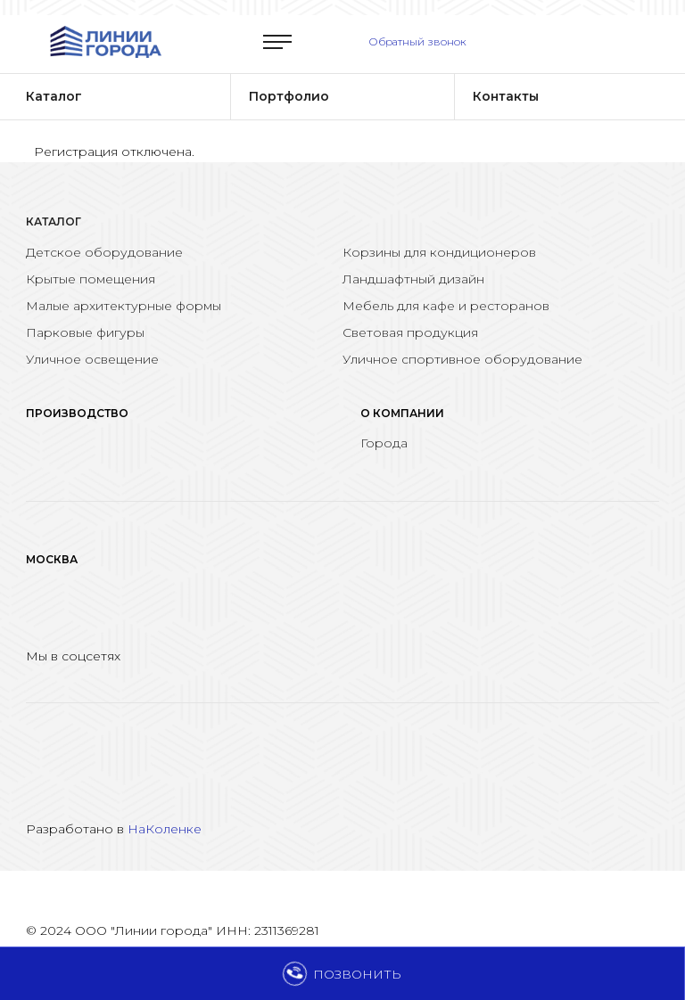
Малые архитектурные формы (123, 306)
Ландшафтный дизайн (413, 279)
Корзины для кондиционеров (439, 252)
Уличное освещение (92, 359)
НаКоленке (165, 829)
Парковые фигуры (85, 332)
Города (384, 443)
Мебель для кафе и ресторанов (445, 306)
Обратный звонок (417, 41)
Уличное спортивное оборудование (462, 359)
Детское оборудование (104, 252)
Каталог (53, 221)
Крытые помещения (90, 279)
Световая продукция (410, 332)
